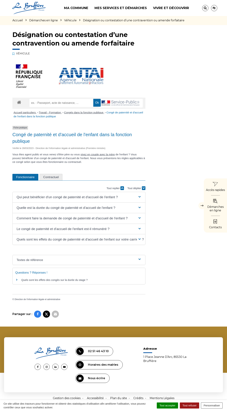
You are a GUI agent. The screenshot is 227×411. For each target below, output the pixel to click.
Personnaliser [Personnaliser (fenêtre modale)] (212, 405)
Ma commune (76, 8)
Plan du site (118, 398)
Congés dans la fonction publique (84, 112)
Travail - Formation (50, 112)
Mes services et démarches (121, 8)
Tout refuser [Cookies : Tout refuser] (189, 405)
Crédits (138, 398)
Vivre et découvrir (171, 8)
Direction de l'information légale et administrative (37, 299)
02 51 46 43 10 (92, 351)
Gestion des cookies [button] (67, 398)
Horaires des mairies (97, 365)
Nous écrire (90, 378)
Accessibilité (95, 398)
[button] (79, 197)
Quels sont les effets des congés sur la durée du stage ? (54, 279)
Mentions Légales (162, 398)
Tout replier (115, 188)
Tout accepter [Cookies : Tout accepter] (167, 405)
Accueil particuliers (25, 112)
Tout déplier (136, 188)
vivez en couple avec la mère (98, 154)
